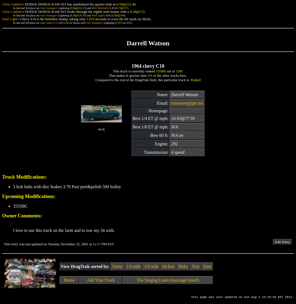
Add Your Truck (101, 280)
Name (117, 266)
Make (183, 266)
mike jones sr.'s (48, 22)
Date (207, 266)
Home (69, 280)
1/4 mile (133, 266)
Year (196, 266)
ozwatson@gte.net (187, 103)
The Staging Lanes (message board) (168, 280)
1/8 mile (151, 266)
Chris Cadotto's (13, 4)
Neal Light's (98, 15)
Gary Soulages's (49, 8)
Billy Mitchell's (100, 8)
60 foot (168, 266)
